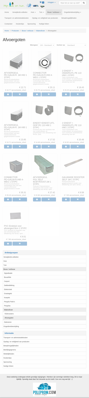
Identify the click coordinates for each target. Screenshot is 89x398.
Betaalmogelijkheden (11, 346)
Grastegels (8, 293)
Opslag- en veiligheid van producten (16, 342)
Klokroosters (9, 314)
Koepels (7, 297)
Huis (5, 261)
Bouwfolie (7, 277)
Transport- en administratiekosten (15, 337)
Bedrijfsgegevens (9, 350)
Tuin (5, 265)
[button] (51, 2)
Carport (7, 281)
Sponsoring (7, 362)
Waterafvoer (8, 310)
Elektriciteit (8, 289)
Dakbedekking (9, 285)
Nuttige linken (8, 366)
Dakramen (8, 322)
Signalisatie (8, 273)
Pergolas (7, 306)
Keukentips (7, 358)
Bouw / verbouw (9, 269)
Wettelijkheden (8, 354)
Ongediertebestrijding (11, 326)
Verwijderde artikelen (11, 257)
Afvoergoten (9, 318)
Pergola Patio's (9, 302)
